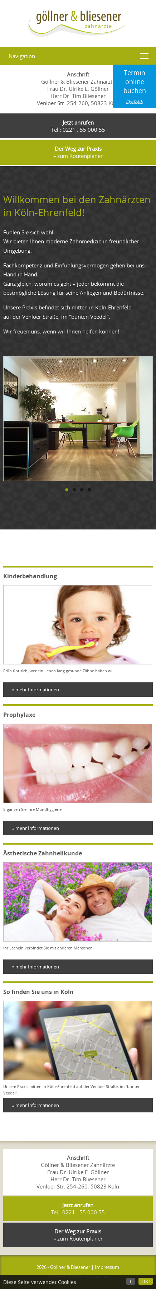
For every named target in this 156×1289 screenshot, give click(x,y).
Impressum (107, 1267)
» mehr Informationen (35, 689)
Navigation (22, 56)
